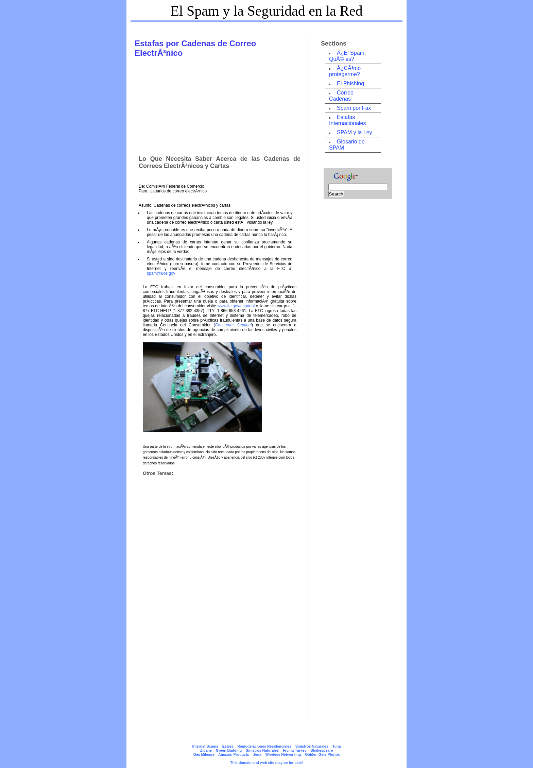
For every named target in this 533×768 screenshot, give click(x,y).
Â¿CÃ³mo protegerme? (345, 71)
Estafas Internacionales (347, 120)
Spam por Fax (354, 108)
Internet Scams (205, 746)
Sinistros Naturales (311, 746)
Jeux (257, 754)
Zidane (206, 750)
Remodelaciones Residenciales (264, 746)
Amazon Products (233, 754)
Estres (228, 746)
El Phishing (350, 83)
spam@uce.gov (161, 273)
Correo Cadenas (341, 96)
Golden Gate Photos (322, 754)
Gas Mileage (203, 754)
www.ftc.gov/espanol (236, 306)
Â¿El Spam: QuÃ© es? (347, 56)
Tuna (336, 746)
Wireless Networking (283, 754)
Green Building (229, 750)
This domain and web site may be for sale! (266, 763)
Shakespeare (322, 750)
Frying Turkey (295, 750)
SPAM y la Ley (354, 132)
